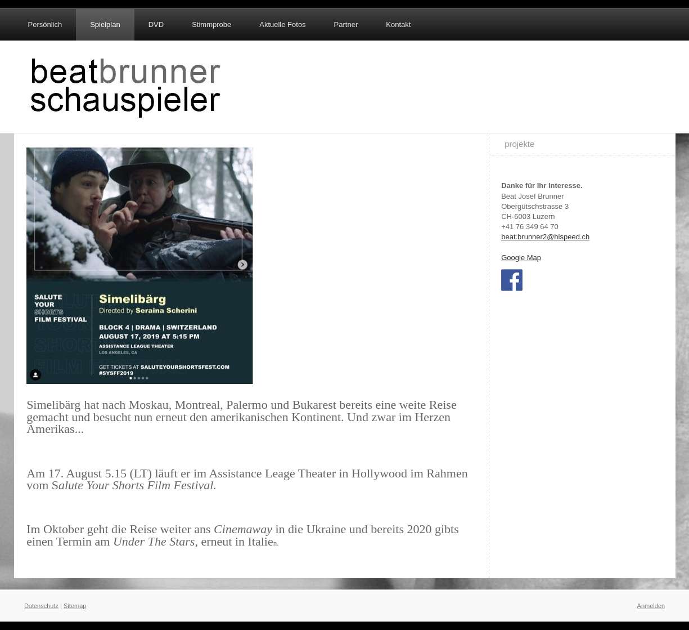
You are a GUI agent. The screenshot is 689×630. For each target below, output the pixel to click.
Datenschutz (41, 605)
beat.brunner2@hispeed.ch (545, 237)
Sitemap (75, 605)
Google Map (521, 257)
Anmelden (651, 605)
